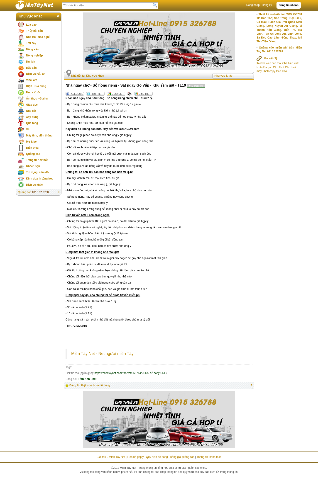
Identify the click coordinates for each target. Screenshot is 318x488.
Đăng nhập (253, 5)
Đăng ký (267, 5)
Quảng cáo (33, 153)
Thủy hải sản (34, 30)
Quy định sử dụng (157, 457)
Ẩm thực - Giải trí (37, 98)
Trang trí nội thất (37, 160)
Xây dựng (32, 117)
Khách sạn (33, 166)
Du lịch (30, 61)
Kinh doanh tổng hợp (39, 178)
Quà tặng (32, 123)
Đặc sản (31, 67)
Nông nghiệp (34, 55)
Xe (27, 129)
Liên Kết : (267, 58)
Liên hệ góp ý (135, 457)
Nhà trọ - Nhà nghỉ (37, 37)
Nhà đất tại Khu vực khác (87, 75)
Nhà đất (31, 110)
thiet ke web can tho (269, 63)
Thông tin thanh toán (208, 457)
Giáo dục (32, 104)
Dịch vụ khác (34, 184)
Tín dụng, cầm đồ (37, 172)
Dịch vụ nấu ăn (35, 73)
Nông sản (32, 49)
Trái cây (31, 43)
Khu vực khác (30, 16)
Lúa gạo (31, 24)
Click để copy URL (154, 373)
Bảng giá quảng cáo (182, 457)
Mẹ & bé (31, 141)
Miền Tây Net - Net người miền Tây (102, 353)
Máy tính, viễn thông (39, 135)
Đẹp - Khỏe (33, 92)
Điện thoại (32, 147)
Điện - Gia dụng (36, 86)
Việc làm (31, 80)
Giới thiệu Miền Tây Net (110, 457)
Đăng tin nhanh (288, 5)
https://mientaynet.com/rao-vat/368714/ (118, 373)
